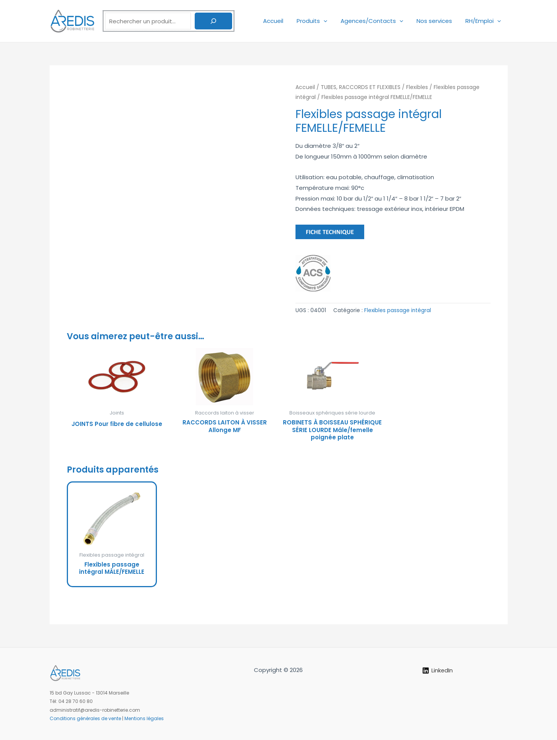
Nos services (437, 21)
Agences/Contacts (377, 21)
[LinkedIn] (437, 670)
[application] (330, 21)
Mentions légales (144, 718)
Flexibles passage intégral (397, 310)
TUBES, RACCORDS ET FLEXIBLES (360, 87)
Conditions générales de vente (85, 718)
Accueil (282, 21)
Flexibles (417, 87)
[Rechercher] (213, 21)
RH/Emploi (484, 21)
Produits (319, 21)
